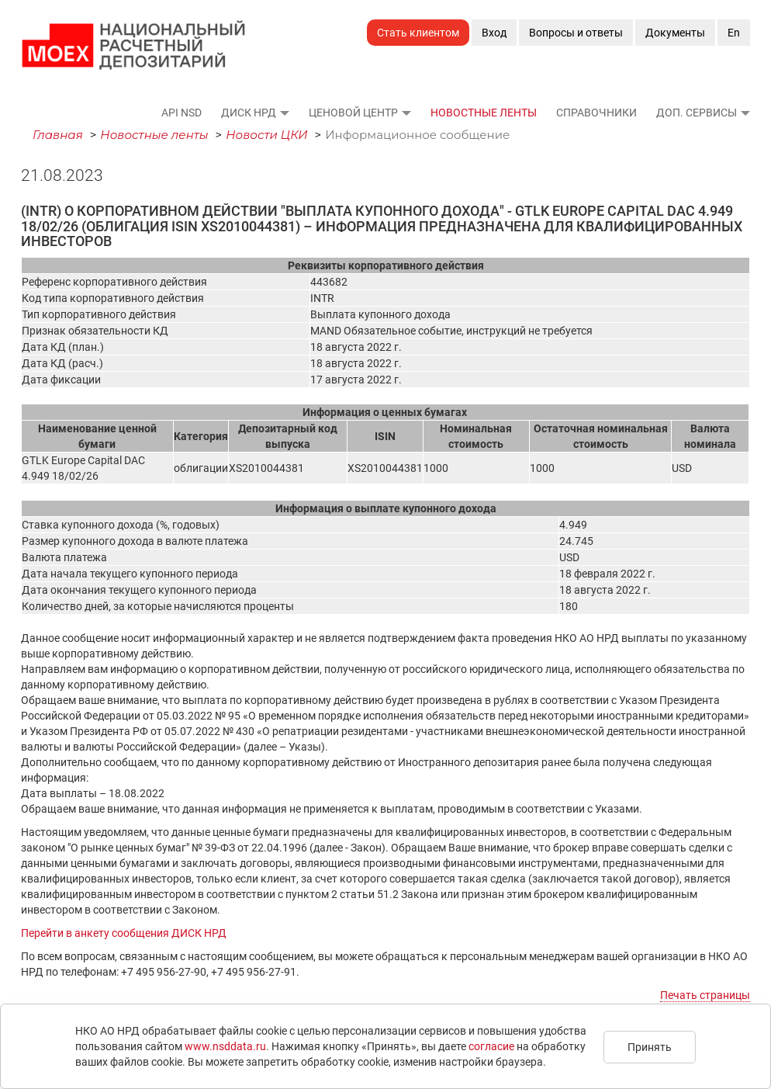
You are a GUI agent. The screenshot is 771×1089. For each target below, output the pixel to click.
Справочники (596, 112)
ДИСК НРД (248, 112)
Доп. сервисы (696, 112)
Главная (58, 134)
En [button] (734, 32)
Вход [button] (494, 32)
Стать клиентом (418, 32)
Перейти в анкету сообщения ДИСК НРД (123, 933)
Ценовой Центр (353, 112)
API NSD (181, 112)
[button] (283, 112)
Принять (650, 1047)
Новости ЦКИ (267, 134)
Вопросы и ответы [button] (576, 32)
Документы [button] (675, 32)
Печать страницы (705, 995)
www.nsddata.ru (225, 1046)
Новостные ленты (483, 112)
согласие (491, 1046)
